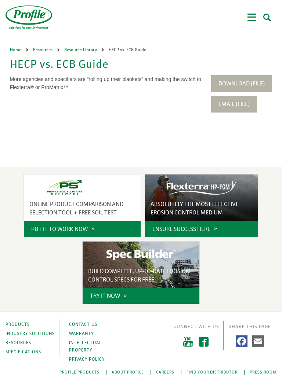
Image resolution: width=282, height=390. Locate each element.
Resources (43, 50)
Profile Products (79, 372)
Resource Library (81, 50)
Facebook (204, 342)
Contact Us (83, 324)
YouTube (188, 342)
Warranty (81, 333)
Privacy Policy (87, 359)
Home (16, 50)
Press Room (263, 372)
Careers (165, 372)
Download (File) (241, 83)
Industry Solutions (30, 333)
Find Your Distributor (212, 372)
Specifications (23, 352)
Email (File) (234, 104)
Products (18, 324)
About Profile (128, 372)
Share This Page (250, 326)
